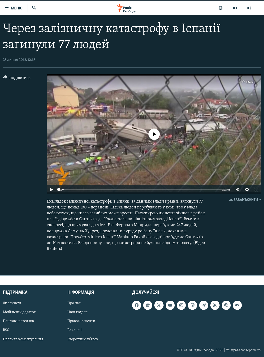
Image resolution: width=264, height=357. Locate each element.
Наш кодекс (77, 312)
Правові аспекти (81, 321)
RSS (6, 330)
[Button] (16, 79)
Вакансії (74, 330)
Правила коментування (23, 339)
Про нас (74, 303)
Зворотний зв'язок (82, 339)
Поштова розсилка (18, 321)
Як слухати (12, 303)
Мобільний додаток (19, 312)
